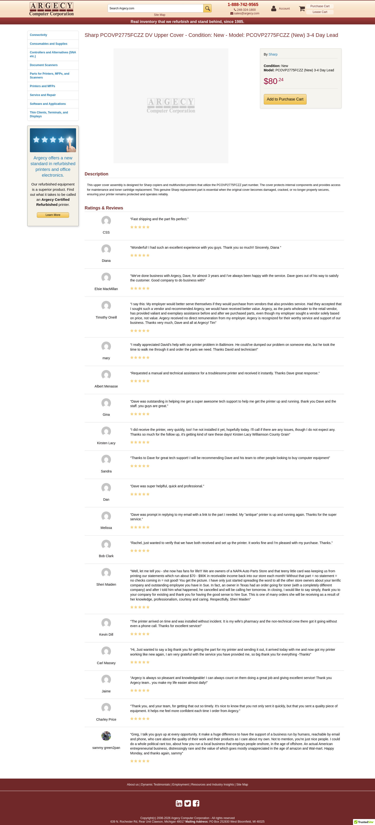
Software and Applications (48, 104)
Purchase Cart (320, 6)
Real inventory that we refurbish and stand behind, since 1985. (187, 22)
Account (284, 8)
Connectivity (38, 35)
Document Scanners (44, 65)
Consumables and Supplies (48, 43)
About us (133, 784)
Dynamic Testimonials (155, 784)
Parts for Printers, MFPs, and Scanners (49, 75)
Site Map (159, 15)
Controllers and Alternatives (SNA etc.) (53, 54)
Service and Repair (43, 95)
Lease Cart (320, 12)
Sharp (273, 54)
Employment (180, 784)
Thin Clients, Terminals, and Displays (49, 114)
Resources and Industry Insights (212, 784)
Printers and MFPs (42, 86)
